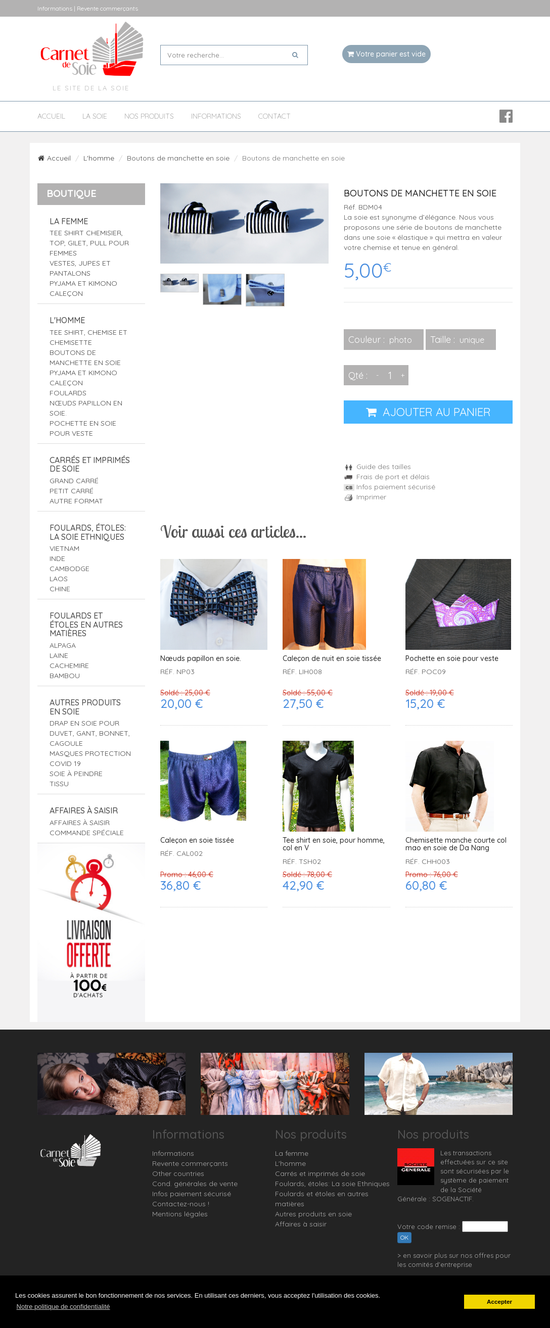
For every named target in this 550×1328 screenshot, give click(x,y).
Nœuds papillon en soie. (200, 658)
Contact (274, 116)
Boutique (71, 193)
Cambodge (69, 568)
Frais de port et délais (387, 476)
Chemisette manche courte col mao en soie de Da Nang (456, 844)
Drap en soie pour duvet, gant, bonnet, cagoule (90, 733)
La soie (94, 116)
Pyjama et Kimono (83, 283)
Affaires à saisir (84, 810)
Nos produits (149, 116)
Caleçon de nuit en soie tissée (332, 658)
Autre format (76, 500)
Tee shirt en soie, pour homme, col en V (334, 844)
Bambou (65, 675)
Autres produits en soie (85, 707)
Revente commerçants (190, 1163)
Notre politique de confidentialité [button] (63, 1306)
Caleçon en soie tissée (197, 840)
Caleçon (66, 293)
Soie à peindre (76, 773)
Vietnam (64, 548)
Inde (57, 558)
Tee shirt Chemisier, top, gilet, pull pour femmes (89, 243)
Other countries (178, 1173)
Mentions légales (180, 1213)
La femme (69, 221)
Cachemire (69, 665)
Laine (59, 655)
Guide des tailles (377, 466)
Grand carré (74, 480)
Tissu (59, 783)
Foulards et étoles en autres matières (86, 624)
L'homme (98, 158)
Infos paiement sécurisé (389, 486)
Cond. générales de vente (195, 1183)
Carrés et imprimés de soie (90, 464)
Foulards (68, 392)
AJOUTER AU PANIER (428, 412)
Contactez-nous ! (180, 1203)
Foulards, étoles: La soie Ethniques (88, 532)
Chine (60, 588)
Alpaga (63, 645)
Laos (59, 578)
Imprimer (365, 496)
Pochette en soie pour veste (451, 658)
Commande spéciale (87, 832)
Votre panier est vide (386, 54)
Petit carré (72, 490)
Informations (216, 116)
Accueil (51, 116)
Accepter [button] (499, 1301)
